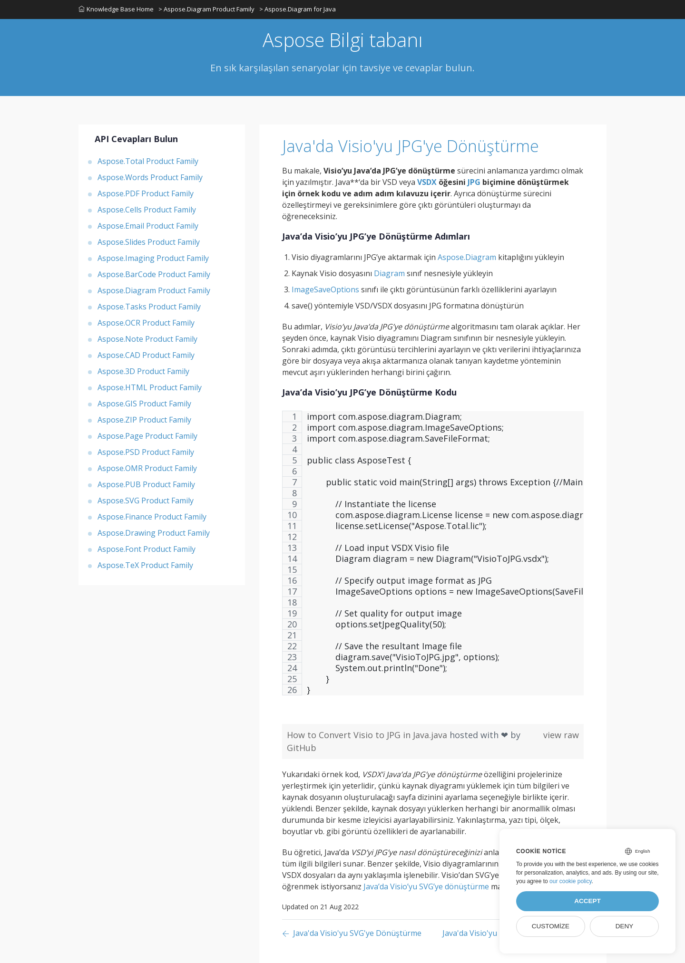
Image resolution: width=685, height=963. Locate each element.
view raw (561, 735)
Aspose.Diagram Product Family (154, 290)
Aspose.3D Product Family (143, 371)
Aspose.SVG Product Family (146, 500)
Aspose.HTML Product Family (150, 387)
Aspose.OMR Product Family (147, 468)
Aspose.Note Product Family (147, 339)
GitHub (301, 747)
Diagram (389, 273)
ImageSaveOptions (325, 289)
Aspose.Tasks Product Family (149, 306)
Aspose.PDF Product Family (146, 193)
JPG (474, 182)
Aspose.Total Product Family (148, 161)
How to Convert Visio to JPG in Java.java (368, 735)
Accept (587, 901)
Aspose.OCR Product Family (146, 323)
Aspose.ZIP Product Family (144, 419)
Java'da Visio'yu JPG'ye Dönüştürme (410, 146)
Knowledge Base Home (116, 9)
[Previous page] (351, 933)
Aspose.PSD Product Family (146, 452)
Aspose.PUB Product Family (146, 484)
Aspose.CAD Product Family (146, 355)
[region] (433, 558)
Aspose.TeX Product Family (145, 565)
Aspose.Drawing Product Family (154, 533)
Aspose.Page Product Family (147, 436)
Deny (625, 926)
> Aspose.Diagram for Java (297, 9)
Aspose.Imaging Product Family (153, 258)
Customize (550, 926)
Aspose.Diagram (467, 257)
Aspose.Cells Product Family (147, 209)
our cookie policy (570, 881)
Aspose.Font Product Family (147, 549)
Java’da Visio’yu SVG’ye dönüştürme (426, 886)
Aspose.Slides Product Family (149, 242)
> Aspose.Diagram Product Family (206, 9)
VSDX (427, 182)
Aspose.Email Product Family (148, 226)
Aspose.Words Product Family (150, 177)
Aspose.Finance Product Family (152, 516)
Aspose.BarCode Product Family (154, 274)
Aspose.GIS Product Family (144, 403)
